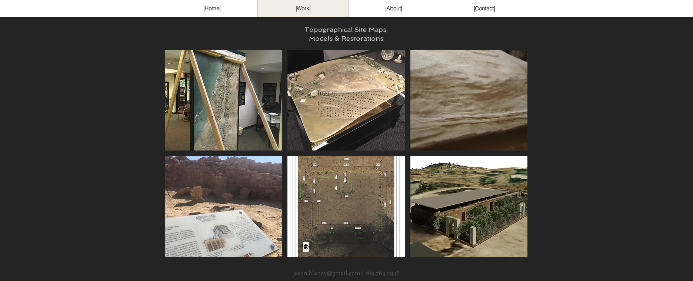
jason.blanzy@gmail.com (326, 273)
